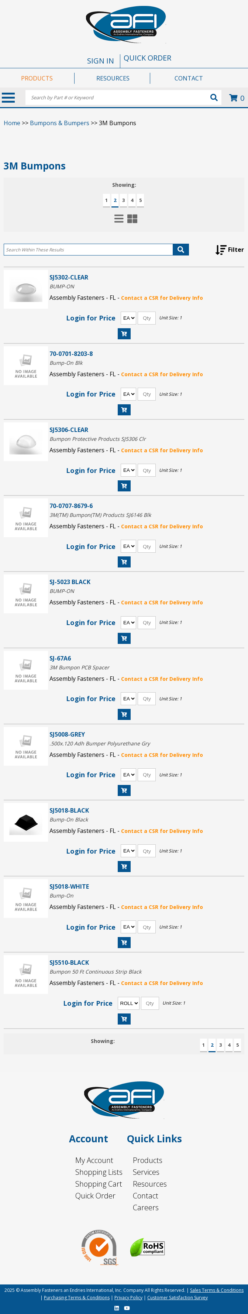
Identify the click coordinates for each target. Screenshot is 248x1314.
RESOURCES (113, 78)
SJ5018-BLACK (69, 810)
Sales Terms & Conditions (217, 1290)
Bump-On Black (68, 819)
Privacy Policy (128, 1297)
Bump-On (61, 895)
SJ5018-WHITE (69, 886)
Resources (150, 1184)
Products (147, 1160)
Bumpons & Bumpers (59, 123)
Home (12, 123)
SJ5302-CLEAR (68, 277)
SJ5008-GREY (67, 734)
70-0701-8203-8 (71, 353)
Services (146, 1172)
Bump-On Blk (65, 362)
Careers (146, 1207)
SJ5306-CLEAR (68, 429)
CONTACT (189, 78)
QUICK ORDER (147, 58)
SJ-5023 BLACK (69, 582)
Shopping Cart (98, 1184)
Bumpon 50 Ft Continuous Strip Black (95, 971)
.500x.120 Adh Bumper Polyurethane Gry (99, 743)
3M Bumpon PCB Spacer (79, 667)
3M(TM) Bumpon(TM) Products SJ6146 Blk (100, 514)
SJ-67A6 (60, 658)
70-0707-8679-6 (71, 506)
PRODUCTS (37, 78)
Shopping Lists (99, 1172)
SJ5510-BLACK (69, 962)
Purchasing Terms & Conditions (77, 1297)
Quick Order (95, 1196)
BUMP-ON (61, 286)
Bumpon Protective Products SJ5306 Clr (97, 438)
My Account (94, 1160)
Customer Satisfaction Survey (177, 1297)
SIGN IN (100, 61)
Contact (145, 1196)
